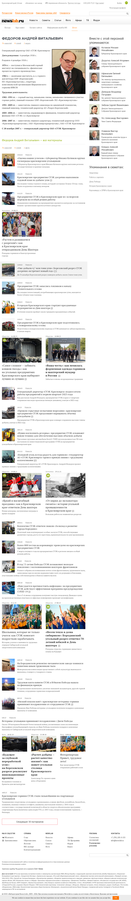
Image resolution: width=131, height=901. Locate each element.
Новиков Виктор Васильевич (109, 132)
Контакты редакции (32, 850)
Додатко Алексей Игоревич (115, 60)
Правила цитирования (108, 894)
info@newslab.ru (117, 840)
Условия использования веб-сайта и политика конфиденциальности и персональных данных (36, 862)
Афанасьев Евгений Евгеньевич (110, 75)
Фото (4, 734)
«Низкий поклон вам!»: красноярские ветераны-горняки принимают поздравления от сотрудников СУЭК (48, 703)
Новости (28, 155)
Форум (70, 843)
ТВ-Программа (73, 840)
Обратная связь (30, 840)
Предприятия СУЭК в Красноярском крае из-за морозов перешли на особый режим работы (48, 198)
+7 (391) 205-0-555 (118, 837)
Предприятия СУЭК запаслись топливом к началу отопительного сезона (44, 287)
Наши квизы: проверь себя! (46, 13)
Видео (70, 846)
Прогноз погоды (74, 3)
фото (27, 148)
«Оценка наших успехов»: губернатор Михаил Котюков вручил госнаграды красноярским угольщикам (51, 159)
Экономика (6, 210)
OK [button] (115, 898)
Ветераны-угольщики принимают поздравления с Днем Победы (37, 721)
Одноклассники (9, 840)
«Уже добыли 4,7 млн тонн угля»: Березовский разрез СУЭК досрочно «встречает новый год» (49, 269)
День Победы (94, 181)
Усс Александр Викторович (114, 118)
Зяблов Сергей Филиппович (115, 105)
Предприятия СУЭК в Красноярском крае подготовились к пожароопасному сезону (48, 324)
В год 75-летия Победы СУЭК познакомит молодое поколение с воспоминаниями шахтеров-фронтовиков (47, 566)
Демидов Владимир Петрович (111, 93)
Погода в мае (7, 13)
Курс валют (100, 3)
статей (18, 43)
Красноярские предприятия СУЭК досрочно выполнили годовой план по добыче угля (48, 179)
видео (27, 43)
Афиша (70, 837)
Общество (6, 336)
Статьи (48, 840)
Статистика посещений (94, 838)
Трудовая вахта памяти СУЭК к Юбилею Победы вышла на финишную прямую (47, 684)
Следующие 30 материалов (29, 821)
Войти (119, 3)
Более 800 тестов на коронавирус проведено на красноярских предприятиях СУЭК (51, 546)
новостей (8, 43)
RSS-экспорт (29, 846)
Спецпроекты (65, 13)
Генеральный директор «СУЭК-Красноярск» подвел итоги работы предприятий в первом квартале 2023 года (48, 393)
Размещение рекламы (94, 844)
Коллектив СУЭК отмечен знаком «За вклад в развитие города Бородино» (47, 527)
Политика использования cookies (14, 864)
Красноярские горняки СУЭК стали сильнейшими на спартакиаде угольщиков (38, 797)
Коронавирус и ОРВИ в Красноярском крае (106, 190)
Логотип (27, 843)
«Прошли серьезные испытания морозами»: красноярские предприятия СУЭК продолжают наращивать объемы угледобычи (49, 413)
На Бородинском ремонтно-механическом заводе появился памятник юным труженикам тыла (50, 665)
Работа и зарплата (96, 177)
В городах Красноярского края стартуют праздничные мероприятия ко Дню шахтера (46, 307)
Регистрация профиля (118, 8)
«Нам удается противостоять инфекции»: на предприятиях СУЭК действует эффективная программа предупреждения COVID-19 (50, 588)
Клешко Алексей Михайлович (109, 148)
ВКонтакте (8, 837)
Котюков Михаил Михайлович (109, 49)
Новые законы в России (24, 13)
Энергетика (93, 173)
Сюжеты (49, 843)
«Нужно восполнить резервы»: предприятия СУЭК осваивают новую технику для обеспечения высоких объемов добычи (50, 434)
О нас (26, 837)
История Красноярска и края (100, 186)
